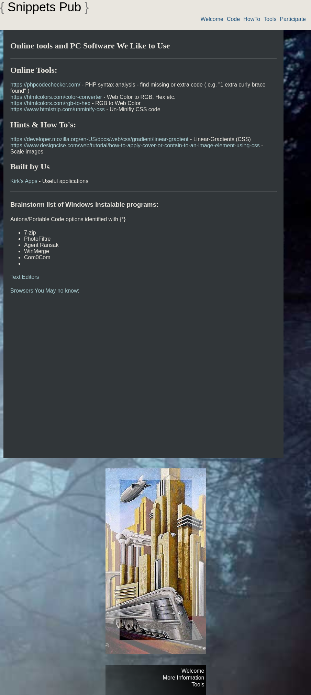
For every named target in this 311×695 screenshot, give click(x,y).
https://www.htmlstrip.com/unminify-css (57, 109)
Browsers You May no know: (44, 291)
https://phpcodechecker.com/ (45, 85)
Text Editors (24, 277)
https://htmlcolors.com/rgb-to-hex (50, 103)
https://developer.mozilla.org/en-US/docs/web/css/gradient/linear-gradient (99, 139)
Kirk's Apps (23, 181)
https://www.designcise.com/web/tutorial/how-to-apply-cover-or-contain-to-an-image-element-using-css (135, 145)
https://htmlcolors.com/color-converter (56, 97)
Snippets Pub (44, 7)
